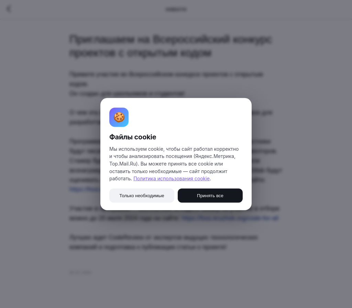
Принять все (210, 195)
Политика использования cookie (171, 178)
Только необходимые (141, 195)
